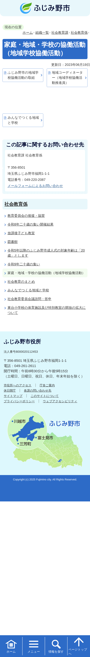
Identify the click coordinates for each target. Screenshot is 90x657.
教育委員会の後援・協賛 (26, 216)
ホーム (27, 32)
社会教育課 (59, 32)
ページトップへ (77, 646)
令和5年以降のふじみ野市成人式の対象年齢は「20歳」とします (46, 252)
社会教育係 (79, 32)
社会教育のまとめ (21, 282)
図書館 (13, 242)
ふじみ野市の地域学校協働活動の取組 (23, 75)
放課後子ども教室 (21, 233)
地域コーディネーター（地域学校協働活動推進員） (67, 78)
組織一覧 (42, 32)
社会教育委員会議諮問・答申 (29, 299)
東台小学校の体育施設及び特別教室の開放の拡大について (47, 310)
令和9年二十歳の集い (24, 264)
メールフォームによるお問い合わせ (35, 186)
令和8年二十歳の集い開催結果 (31, 224)
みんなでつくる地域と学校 (23, 120)
